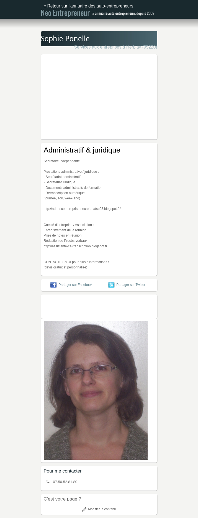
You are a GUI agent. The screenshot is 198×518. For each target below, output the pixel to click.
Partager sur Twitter (126, 285)
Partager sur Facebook (71, 285)
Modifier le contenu (99, 509)
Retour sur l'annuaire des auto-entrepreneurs (90, 6)
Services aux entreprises (98, 47)
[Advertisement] (119, 96)
